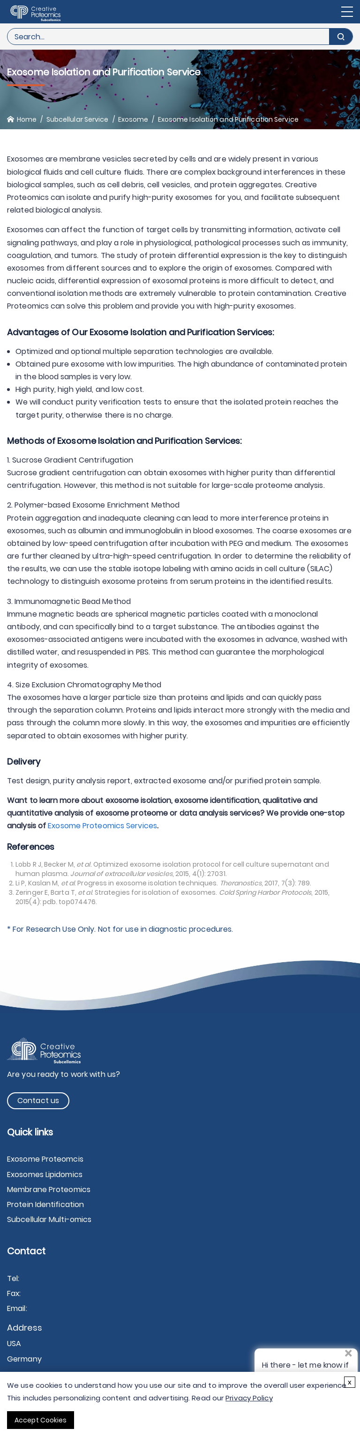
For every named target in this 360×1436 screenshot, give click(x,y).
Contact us (38, 1100)
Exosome (133, 119)
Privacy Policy (248, 1398)
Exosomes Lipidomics (44, 1174)
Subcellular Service (77, 119)
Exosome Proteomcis (45, 1159)
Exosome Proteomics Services (102, 825)
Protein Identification (45, 1204)
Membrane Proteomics (48, 1189)
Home (27, 119)
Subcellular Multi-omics (49, 1219)
